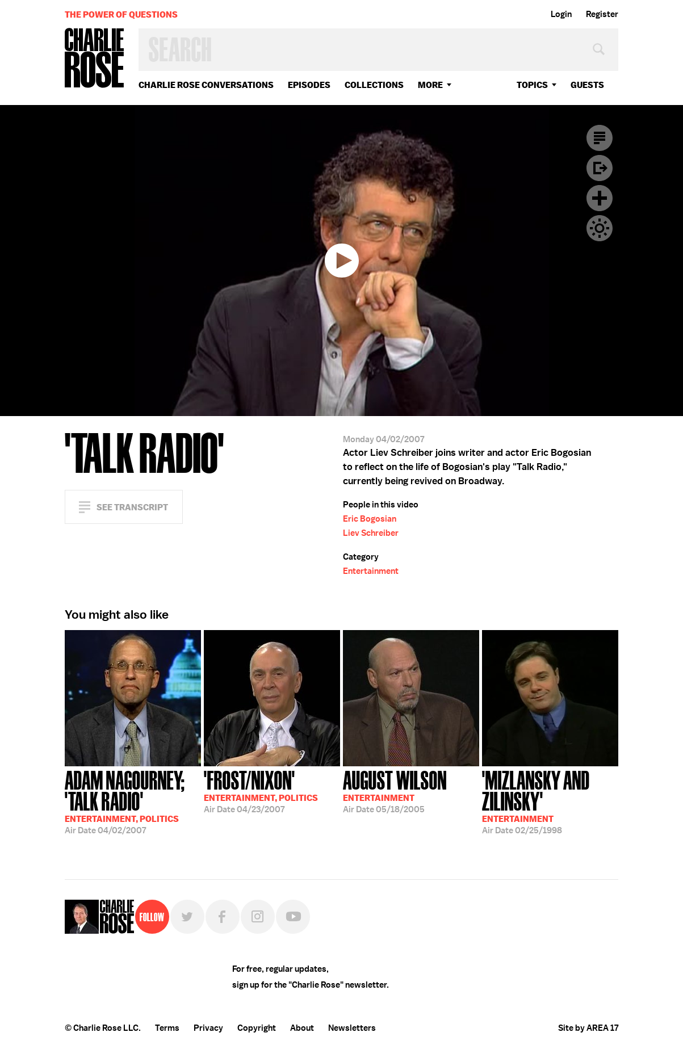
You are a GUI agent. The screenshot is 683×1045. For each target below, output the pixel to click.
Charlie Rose (95, 59)
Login (561, 14)
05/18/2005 (395, 790)
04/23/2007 (261, 790)
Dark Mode (599, 228)
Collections (374, 84)
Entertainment (371, 571)
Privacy (208, 1028)
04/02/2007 (133, 801)
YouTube (293, 917)
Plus (599, 198)
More (430, 84)
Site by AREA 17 (588, 1028)
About (302, 1028)
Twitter (187, 917)
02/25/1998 (550, 801)
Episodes (309, 84)
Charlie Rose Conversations (206, 84)
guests (587, 84)
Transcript (599, 138)
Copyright (256, 1028)
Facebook (223, 917)
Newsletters (352, 1028)
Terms (167, 1028)
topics (532, 84)
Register (602, 14)
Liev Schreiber (371, 533)
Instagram (258, 917)
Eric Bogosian (369, 518)
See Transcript (132, 507)
